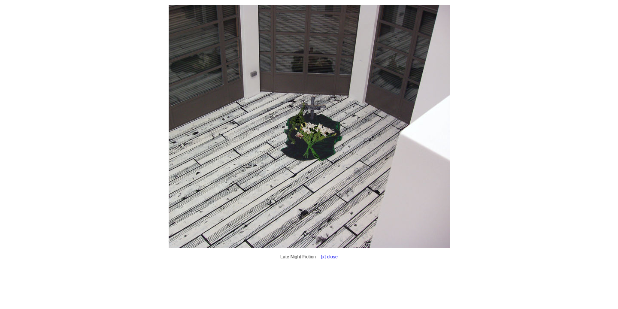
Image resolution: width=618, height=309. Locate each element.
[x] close (327, 256)
